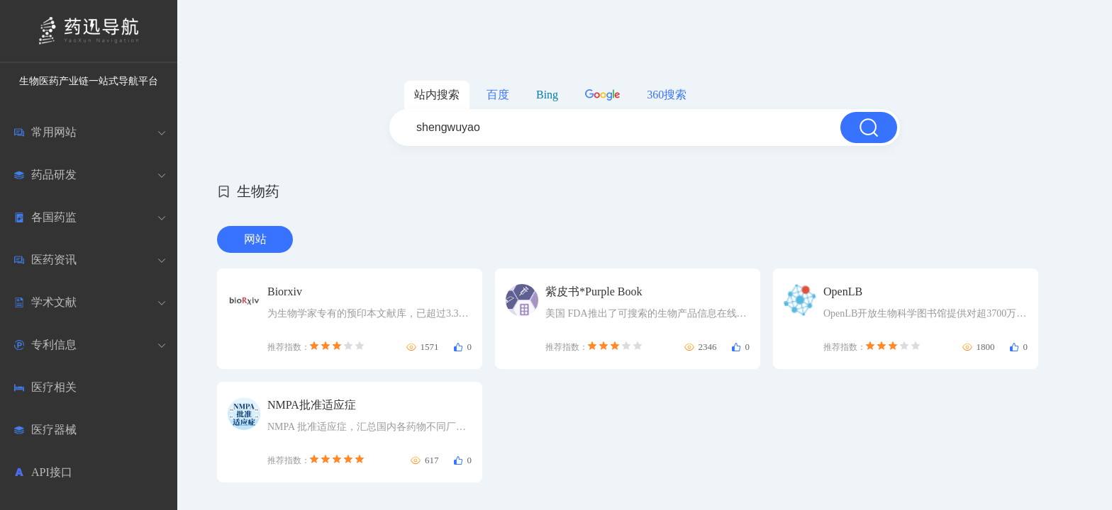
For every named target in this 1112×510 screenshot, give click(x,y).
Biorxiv (284, 291)
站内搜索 (437, 95)
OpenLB (842, 291)
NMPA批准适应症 (311, 405)
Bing (547, 95)
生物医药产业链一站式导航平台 (88, 81)
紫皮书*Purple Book (593, 291)
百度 (497, 95)
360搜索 (666, 95)
